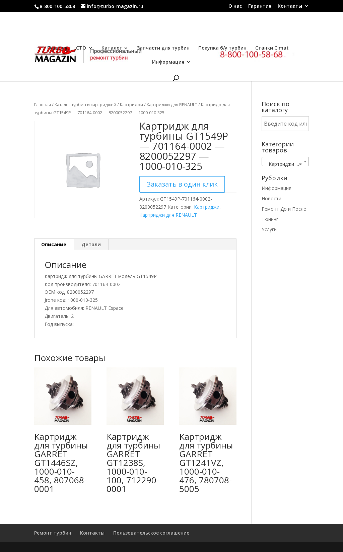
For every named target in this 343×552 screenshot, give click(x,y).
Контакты (290, 6)
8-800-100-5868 (57, 6)
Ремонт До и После (284, 209)
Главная (57, 48)
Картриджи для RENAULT (172, 104)
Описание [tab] (53, 244)
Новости (271, 198)
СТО (81, 48)
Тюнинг (270, 219)
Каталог (111, 48)
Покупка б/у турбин (222, 48)
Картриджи (131, 104)
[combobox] (285, 161)
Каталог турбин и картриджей (85, 104)
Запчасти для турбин (163, 48)
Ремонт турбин (52, 533)
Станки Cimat (272, 48)
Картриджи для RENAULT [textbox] (286, 164)
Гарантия (259, 6)
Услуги (269, 229)
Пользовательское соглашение (151, 533)
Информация (168, 62)
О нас (235, 6)
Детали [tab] (91, 244)
